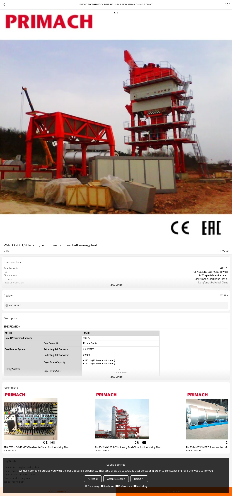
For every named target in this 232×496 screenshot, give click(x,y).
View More (116, 285)
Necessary (92, 486)
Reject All (139, 479)
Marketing (140, 486)
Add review (15, 305)
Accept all (93, 479)
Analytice (107, 486)
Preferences (123, 486)
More (223, 295)
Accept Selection (116, 479)
